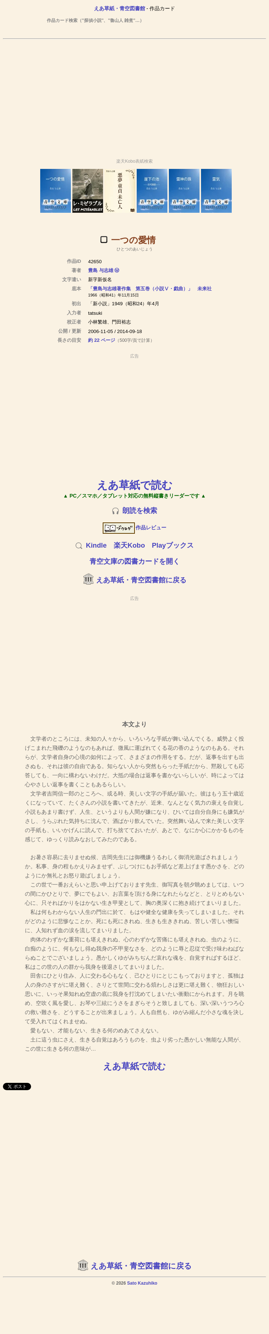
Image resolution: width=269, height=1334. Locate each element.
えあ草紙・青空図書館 (119, 8)
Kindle (96, 545)
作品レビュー (135, 527)
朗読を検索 (139, 510)
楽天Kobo (129, 545)
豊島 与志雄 (100, 270)
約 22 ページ (101, 340)
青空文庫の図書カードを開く (135, 561)
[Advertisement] (134, 95)
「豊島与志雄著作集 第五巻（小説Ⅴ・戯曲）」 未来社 (150, 288)
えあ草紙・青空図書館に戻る (141, 580)
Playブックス (173, 545)
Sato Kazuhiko (142, 1283)
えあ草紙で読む (135, 485)
